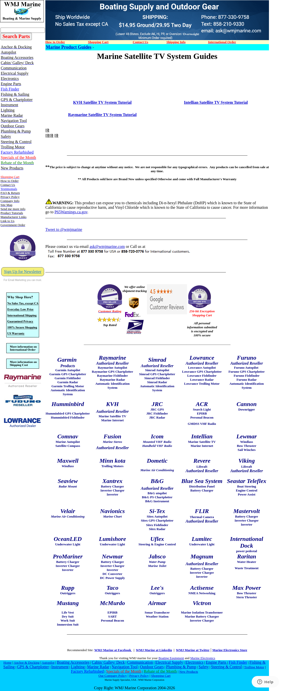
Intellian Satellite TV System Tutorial (216, 102)
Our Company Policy (113, 675)
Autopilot (48, 662)
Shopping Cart (160, 675)
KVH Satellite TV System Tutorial (102, 102)
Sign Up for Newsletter (22, 271)
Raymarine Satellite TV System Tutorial (102, 115)
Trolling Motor (254, 667)
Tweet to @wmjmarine (63, 229)
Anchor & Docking (27, 662)
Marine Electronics (202, 658)
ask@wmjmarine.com (107, 246)
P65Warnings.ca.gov (70, 212)
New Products (188, 671)
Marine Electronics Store (229, 650)
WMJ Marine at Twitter (193, 650)
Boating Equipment (171, 658)
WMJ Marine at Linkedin (154, 650)
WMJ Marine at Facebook (113, 650)
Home (8, 662)
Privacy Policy (139, 675)
